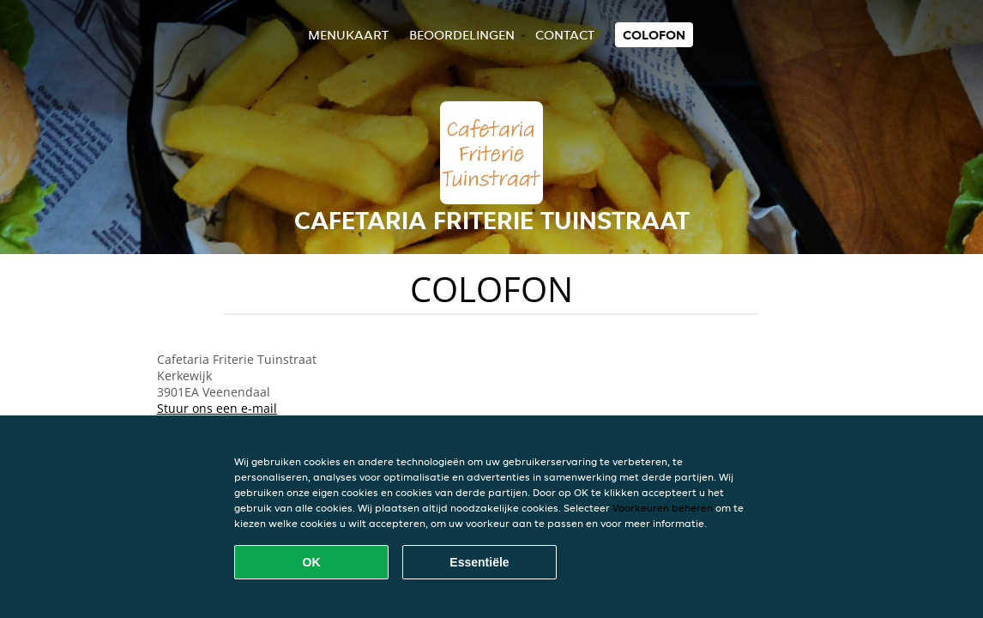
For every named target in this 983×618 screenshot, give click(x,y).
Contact (564, 35)
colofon (654, 35)
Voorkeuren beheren (662, 507)
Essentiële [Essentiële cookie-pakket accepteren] (479, 562)
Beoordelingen (462, 35)
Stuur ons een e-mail (217, 408)
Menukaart (348, 35)
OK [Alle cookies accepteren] (312, 562)
